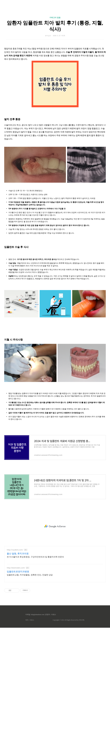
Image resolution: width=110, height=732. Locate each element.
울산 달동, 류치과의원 (18, 553)
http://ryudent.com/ (15, 550)
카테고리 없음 (55, 17)
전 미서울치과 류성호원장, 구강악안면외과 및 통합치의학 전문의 (35, 556)
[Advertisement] (55, 526)
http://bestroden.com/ (16, 568)
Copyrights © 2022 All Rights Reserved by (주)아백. (68, 620)
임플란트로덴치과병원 (18, 571)
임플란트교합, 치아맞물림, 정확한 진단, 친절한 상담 (30, 574)
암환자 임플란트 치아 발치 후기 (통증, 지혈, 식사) (55, 25)
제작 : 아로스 (29, 620)
